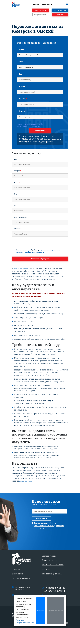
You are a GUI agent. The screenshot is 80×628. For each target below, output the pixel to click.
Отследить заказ (49, 556)
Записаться (41, 518)
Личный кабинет (60, 10)
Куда (22, 61)
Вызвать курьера (50, 560)
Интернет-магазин (21, 578)
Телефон (17, 171)
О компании (18, 569)
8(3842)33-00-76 (27, 139)
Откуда (23, 49)
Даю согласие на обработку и (38, 251)
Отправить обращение (40, 259)
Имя (16, 159)
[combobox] (43, 4)
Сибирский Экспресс (21, 268)
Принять (40, 611)
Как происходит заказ (52, 574)
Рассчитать (40, 131)
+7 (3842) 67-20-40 (54, 587)
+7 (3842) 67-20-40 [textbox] (41, 4)
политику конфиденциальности (30, 252)
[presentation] (28, 243)
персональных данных (49, 250)
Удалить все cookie (55, 611)
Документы (17, 574)
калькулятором (26, 481)
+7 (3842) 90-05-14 (54, 591)
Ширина (23, 86)
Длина (22, 111)
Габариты (17, 229)
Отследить (60, 14)
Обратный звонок (40, 10)
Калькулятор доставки (52, 564)
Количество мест (20, 217)
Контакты (46, 569)
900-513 (39, 139)
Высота (23, 99)
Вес (21, 74)
